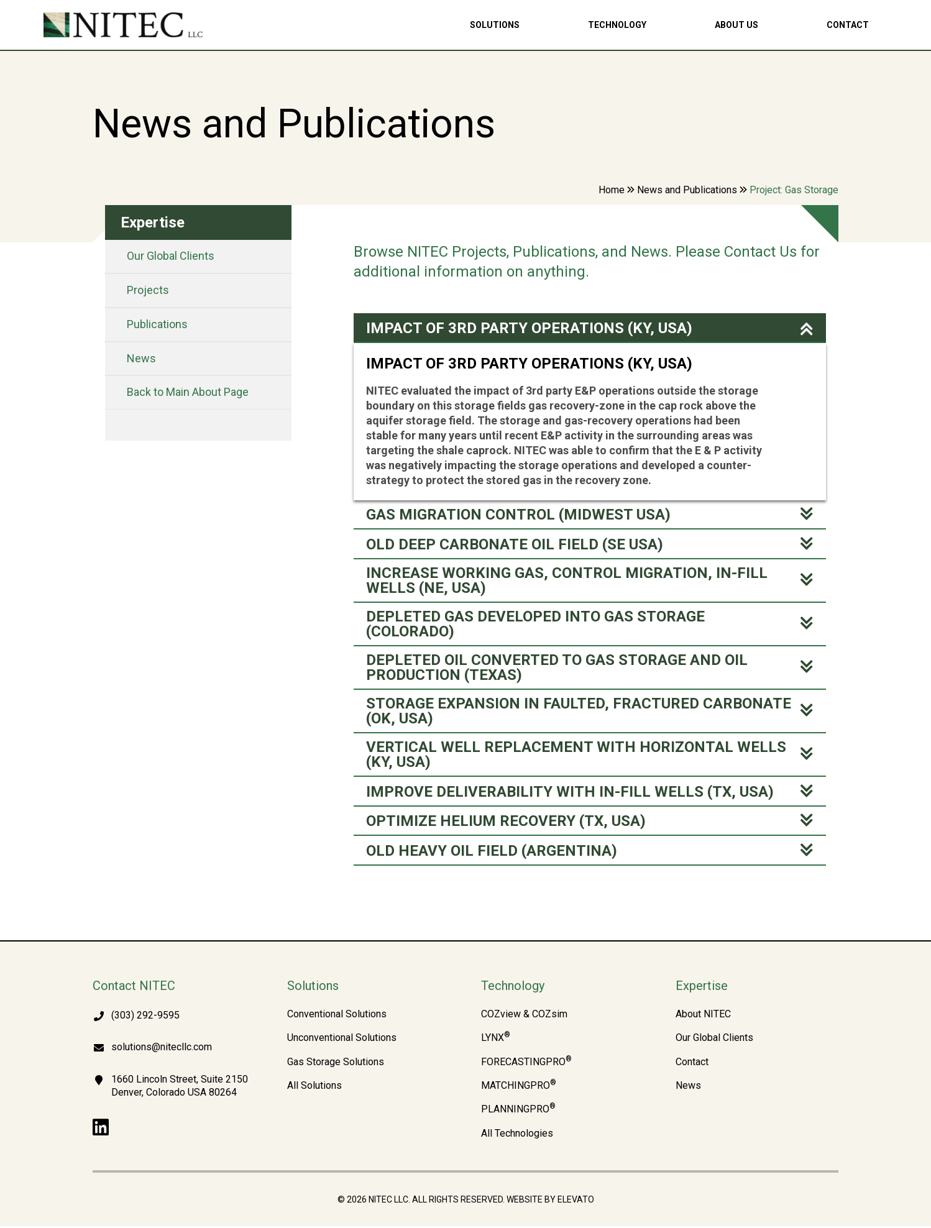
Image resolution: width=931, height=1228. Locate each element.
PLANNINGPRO (518, 1111)
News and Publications (687, 190)
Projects (148, 289)
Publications (157, 324)
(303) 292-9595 (145, 1017)
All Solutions (314, 1087)
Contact (848, 25)
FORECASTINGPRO (526, 1064)
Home (611, 190)
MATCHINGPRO (518, 1087)
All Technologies (517, 1135)
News (141, 358)
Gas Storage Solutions (335, 1064)
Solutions (495, 25)
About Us (736, 25)
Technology (617, 25)
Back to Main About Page (188, 391)
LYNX (495, 1039)
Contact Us (760, 251)
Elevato (575, 1201)
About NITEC (703, 1016)
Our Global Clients (170, 255)
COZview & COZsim (524, 1016)
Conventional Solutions (337, 1016)
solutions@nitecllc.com (161, 1049)
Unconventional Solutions (342, 1039)
